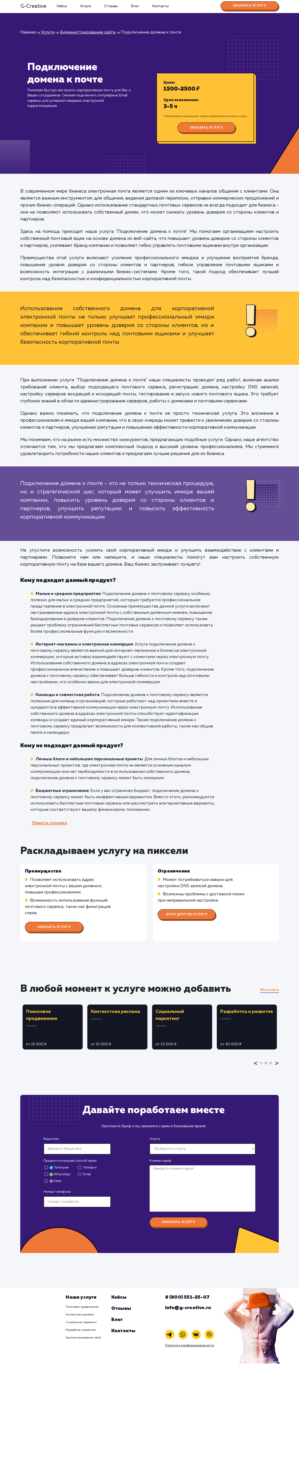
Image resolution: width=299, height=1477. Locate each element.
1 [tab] (262, 1066)
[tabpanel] (52, 1027)
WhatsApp (59, 1174)
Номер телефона (57, 1191)
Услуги (85, 6)
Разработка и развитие (81, 1330)
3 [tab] (271, 1066)
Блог (135, 6)
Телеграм (59, 1168)
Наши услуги (81, 1297)
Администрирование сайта (83, 1337)
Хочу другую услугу (186, 914)
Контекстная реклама (80, 1314)
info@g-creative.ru (188, 1307)
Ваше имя (51, 1139)
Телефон (90, 1167)
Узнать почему (50, 823)
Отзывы (111, 6)
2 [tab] (267, 1066)
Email (87, 1174)
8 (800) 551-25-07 (187, 1297)
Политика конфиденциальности (189, 1345)
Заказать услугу (249, 5)
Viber (55, 1181)
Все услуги (269, 989)
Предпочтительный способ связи (70, 1160)
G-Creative (33, 6)
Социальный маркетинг (81, 1322)
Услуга (155, 1139)
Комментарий (160, 1160)
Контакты (160, 6)
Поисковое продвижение (82, 1307)
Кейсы (62, 6)
